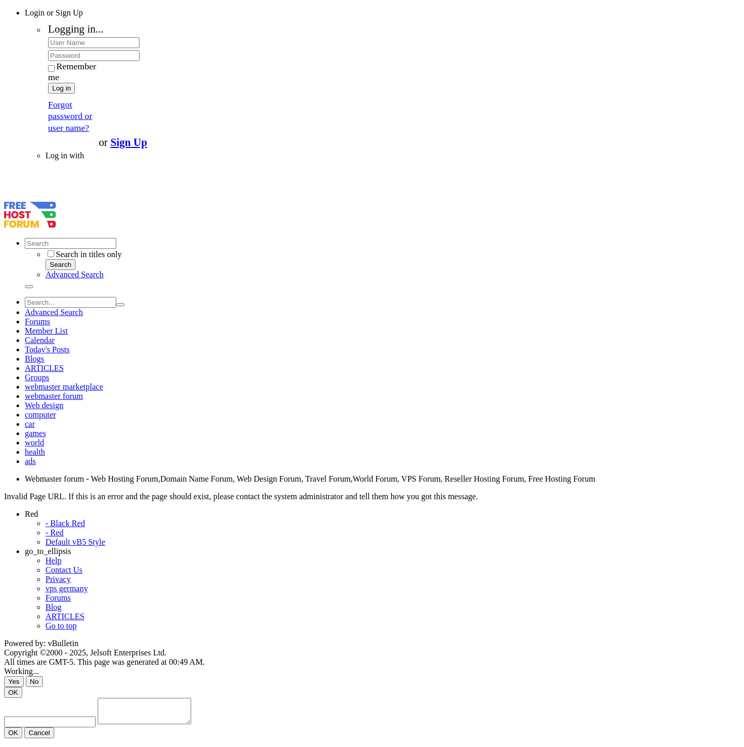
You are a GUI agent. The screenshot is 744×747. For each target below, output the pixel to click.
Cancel (39, 737)
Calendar (40, 340)
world (34, 442)
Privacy (58, 579)
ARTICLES (44, 368)
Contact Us (64, 569)
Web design (44, 405)
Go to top (60, 625)
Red (31, 514)
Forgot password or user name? (70, 116)
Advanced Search (74, 274)
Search (60, 264)
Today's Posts (47, 349)
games (35, 433)
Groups (37, 377)
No (34, 681)
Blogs (34, 358)
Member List (46, 330)
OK (13, 692)
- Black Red (65, 523)
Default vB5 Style (75, 541)
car (30, 424)
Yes (14, 681)
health (35, 451)
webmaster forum (54, 396)
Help (53, 560)
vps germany (66, 588)
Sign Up (129, 142)
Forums (37, 321)
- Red (54, 532)
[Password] (94, 55)
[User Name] (94, 42)
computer (40, 414)
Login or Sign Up (54, 12)
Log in (61, 88)
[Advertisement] (125, 184)
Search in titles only (85, 254)
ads (30, 461)
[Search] (70, 243)
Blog (53, 607)
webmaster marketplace (64, 386)
